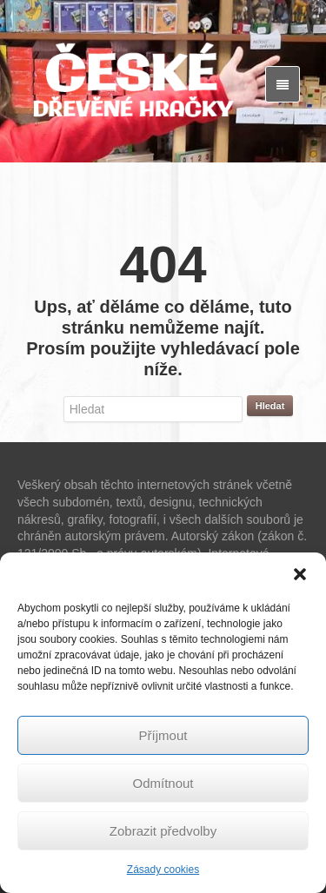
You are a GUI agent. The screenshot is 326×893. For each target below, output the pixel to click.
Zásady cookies (163, 869)
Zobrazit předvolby (163, 831)
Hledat (270, 405)
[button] (300, 574)
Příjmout (163, 735)
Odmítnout (162, 783)
